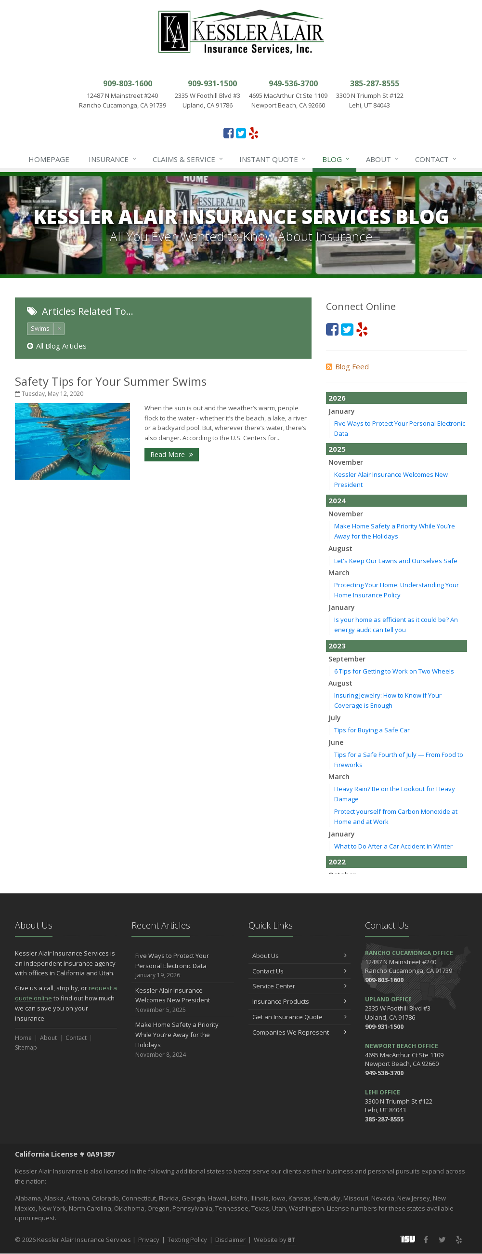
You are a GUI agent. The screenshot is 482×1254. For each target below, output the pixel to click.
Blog (336, 159)
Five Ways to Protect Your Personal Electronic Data (182, 965)
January (341, 411)
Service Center (299, 986)
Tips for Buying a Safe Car (372, 730)
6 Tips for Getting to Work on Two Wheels (394, 671)
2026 (337, 398)
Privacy (148, 1239)
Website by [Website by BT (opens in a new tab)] (275, 1239)
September (346, 658)
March (339, 572)
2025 (337, 449)
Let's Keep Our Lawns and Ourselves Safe (395, 560)
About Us (299, 955)
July (334, 717)
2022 (337, 861)
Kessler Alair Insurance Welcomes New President (182, 1000)
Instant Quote (273, 159)
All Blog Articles (57, 346)
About (383, 159)
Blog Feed (347, 366)
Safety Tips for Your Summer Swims (111, 381)
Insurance (113, 159)
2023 (337, 645)
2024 (337, 500)
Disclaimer (230, 1239)
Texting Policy (187, 1239)
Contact (436, 159)
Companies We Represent (299, 1032)
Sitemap (26, 1047)
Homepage (48, 159)
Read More (171, 454)
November (345, 462)
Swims (40, 328)
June (335, 742)
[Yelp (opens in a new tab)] (253, 132)
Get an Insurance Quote (299, 1016)
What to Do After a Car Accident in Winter (393, 846)
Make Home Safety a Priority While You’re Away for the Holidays (182, 1039)
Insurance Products (299, 1001)
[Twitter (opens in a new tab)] (241, 132)
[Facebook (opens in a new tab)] (228, 132)
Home (23, 1038)
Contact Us (299, 971)
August (340, 548)
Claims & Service (188, 159)
